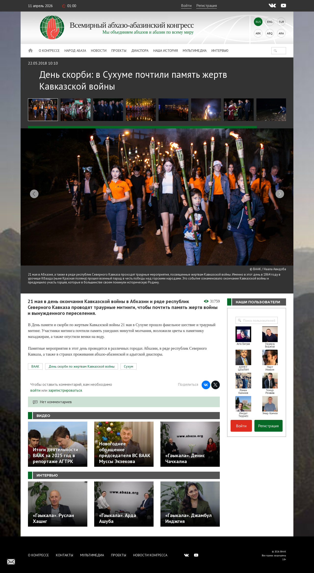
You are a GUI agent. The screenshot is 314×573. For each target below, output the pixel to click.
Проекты (118, 50)
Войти (186, 5)
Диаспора (139, 50)
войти (35, 386)
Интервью (219, 50)
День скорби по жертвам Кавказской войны (82, 363)
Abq (270, 33)
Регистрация (206, 5)
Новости (98, 50)
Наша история (165, 50)
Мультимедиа (195, 50)
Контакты (64, 551)
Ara (281, 33)
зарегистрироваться (65, 386)
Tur (281, 22)
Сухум (128, 363)
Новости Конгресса (150, 551)
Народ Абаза (75, 50)
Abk (258, 33)
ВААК (35, 363)
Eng (270, 22)
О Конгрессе (49, 50)
